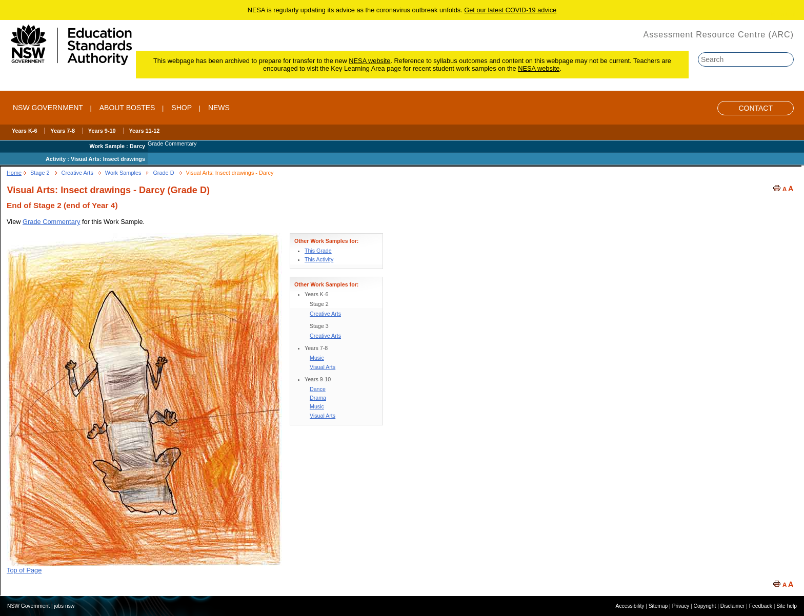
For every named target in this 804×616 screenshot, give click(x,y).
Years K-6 (24, 131)
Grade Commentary (51, 221)
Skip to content (776, 14)
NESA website (369, 61)
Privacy (681, 606)
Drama (318, 398)
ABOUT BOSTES (127, 108)
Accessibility (630, 606)
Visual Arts (322, 367)
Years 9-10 (102, 131)
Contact (755, 108)
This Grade (318, 251)
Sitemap (658, 606)
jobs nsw (64, 606)
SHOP (181, 108)
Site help (786, 606)
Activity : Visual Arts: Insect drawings (95, 159)
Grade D (163, 173)
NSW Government (48, 108)
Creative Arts (77, 173)
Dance (318, 389)
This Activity (319, 259)
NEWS (219, 108)
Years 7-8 (62, 131)
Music (317, 358)
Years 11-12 (144, 131)
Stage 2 (40, 173)
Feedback (760, 606)
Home (14, 173)
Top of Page (24, 570)
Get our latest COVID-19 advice (510, 10)
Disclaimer (732, 606)
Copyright (705, 606)
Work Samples (123, 173)
